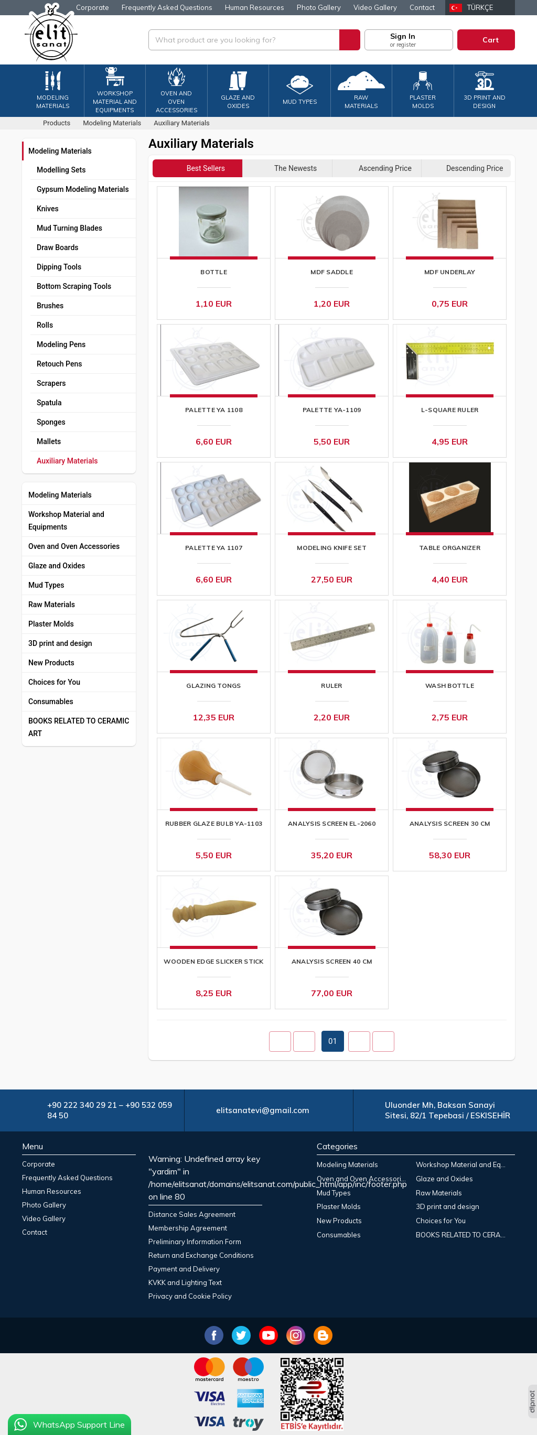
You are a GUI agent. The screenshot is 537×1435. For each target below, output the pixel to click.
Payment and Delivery (184, 1269)
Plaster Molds (51, 624)
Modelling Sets (61, 170)
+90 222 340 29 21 (82, 1105)
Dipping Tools (59, 267)
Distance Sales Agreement (191, 1214)
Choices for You (54, 682)
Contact (422, 7)
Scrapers (51, 383)
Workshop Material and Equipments (66, 520)
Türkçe (480, 7)
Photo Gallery (319, 7)
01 (332, 1041)
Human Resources (254, 7)
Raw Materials (51, 604)
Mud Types (46, 585)
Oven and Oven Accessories (74, 546)
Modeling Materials (60, 151)
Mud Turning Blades (69, 228)
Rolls (45, 325)
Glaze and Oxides (56, 566)
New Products (51, 663)
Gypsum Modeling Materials (83, 189)
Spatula (49, 402)
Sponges (51, 422)
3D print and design (60, 643)
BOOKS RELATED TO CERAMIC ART (78, 727)
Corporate (92, 7)
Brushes (50, 305)
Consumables (50, 701)
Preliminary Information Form (194, 1241)
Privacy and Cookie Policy (190, 1296)
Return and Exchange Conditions (201, 1255)
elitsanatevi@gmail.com (262, 1110)
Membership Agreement (187, 1228)
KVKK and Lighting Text (185, 1282)
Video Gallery (375, 7)
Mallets (49, 441)
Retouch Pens (59, 364)
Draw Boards (58, 247)
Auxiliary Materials (67, 461)
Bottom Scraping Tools (74, 286)
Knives (48, 208)
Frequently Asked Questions (167, 7)
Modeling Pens (61, 344)
